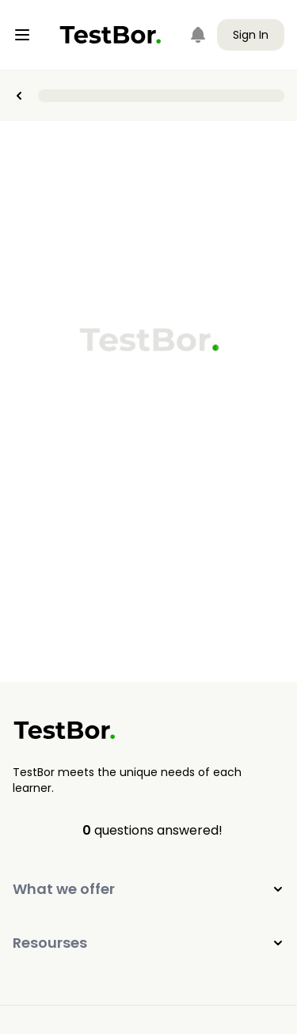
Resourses (148, 943)
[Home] (110, 35)
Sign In (250, 35)
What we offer (148, 889)
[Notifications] (198, 34)
